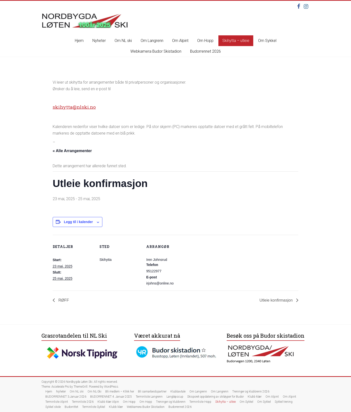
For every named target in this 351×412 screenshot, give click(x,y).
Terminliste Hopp (200, 401)
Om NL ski (123, 40)
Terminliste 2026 (83, 401)
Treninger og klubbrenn (170, 401)
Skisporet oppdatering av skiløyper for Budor (215, 396)
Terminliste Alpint (56, 401)
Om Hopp (205, 40)
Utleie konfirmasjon (277, 300)
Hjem (79, 40)
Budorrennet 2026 (205, 51)
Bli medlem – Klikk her (119, 391)
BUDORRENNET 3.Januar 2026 (65, 396)
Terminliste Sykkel (93, 407)
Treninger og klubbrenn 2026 (250, 391)
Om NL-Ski (94, 391)
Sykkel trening (283, 401)
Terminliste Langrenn (149, 396)
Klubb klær (255, 396)
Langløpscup (174, 396)
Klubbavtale (177, 391)
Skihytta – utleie (235, 40)
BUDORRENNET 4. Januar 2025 (111, 396)
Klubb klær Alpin (108, 401)
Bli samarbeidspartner (152, 391)
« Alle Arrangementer (72, 151)
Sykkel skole (53, 407)
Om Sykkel (267, 40)
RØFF (63, 300)
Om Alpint (180, 40)
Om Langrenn (152, 40)
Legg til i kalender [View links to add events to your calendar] (78, 222)
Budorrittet (71, 407)
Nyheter (99, 40)
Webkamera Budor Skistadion (155, 51)
